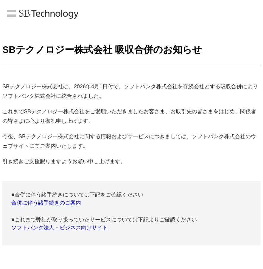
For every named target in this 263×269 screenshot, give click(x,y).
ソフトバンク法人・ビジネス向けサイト (59, 228)
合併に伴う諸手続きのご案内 (46, 203)
